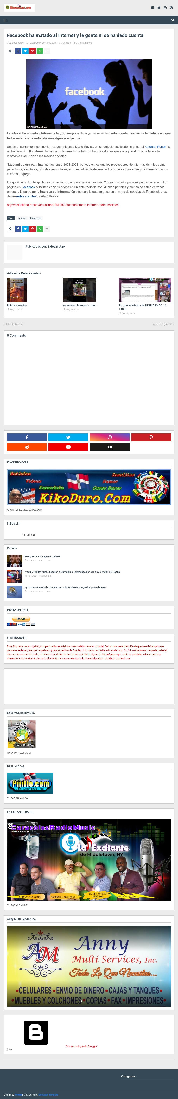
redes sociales (26, 196)
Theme (18, 1094)
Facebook (28, 187)
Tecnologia (35, 218)
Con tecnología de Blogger (52, 1045)
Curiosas (66, 42)
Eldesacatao (17, 42)
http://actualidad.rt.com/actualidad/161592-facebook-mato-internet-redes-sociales (62, 205)
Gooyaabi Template (48, 1094)
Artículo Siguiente (162, 323)
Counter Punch (155, 146)
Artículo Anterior (14, 323)
